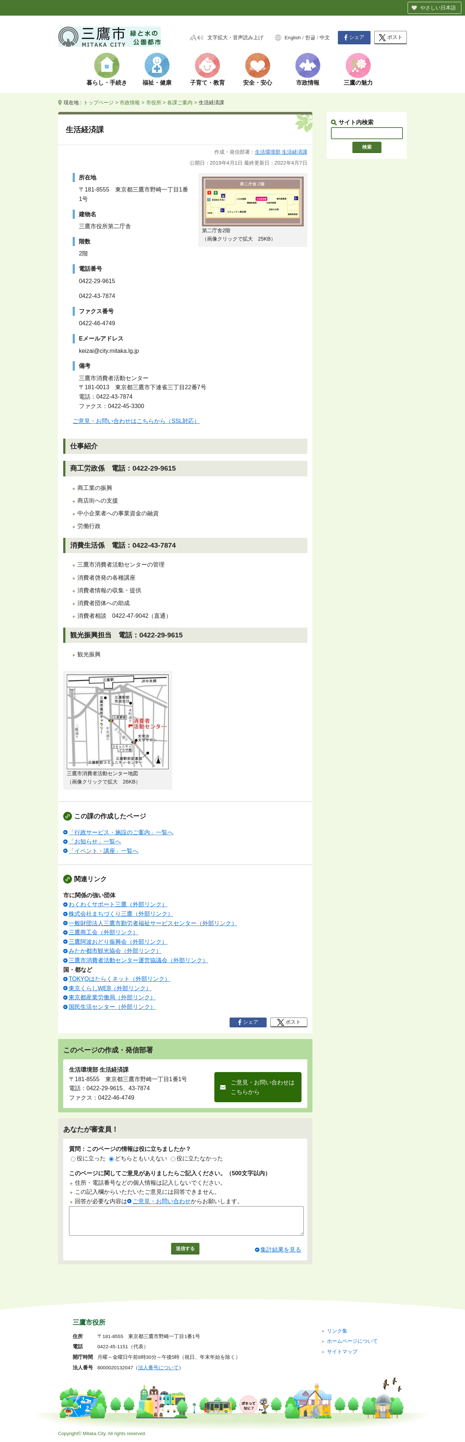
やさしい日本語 (438, 8)
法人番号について (158, 1367)
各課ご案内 (180, 102)
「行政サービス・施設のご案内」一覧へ (121, 832)
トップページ (98, 102)
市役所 (153, 102)
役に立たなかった (197, 1158)
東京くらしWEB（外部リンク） (110, 988)
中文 (325, 37)
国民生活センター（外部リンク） (112, 1007)
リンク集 (337, 1331)
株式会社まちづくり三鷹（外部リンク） (121, 914)
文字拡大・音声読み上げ (235, 37)
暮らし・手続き (106, 83)
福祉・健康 (156, 83)
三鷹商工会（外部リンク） (103, 932)
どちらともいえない (138, 1158)
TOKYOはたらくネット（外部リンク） (119, 979)
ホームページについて (352, 1341)
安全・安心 (257, 83)
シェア (354, 37)
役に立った (88, 1158)
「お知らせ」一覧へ (95, 841)
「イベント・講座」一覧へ (103, 851)
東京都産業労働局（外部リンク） (112, 997)
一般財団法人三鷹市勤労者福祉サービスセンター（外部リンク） (153, 923)
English (292, 37)
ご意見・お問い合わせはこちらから (263, 1087)
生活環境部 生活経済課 (281, 152)
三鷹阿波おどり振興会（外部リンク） (118, 942)
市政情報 (307, 83)
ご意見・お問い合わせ (162, 1201)
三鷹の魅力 (358, 83)
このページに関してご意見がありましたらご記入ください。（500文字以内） (170, 1173)
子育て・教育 (207, 83)
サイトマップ (342, 1351)
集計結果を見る (280, 1255)
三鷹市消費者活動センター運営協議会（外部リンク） (138, 960)
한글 (310, 37)
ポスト (391, 37)
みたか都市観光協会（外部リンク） (115, 951)
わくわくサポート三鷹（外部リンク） (118, 904)
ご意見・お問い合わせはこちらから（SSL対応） (136, 421)
